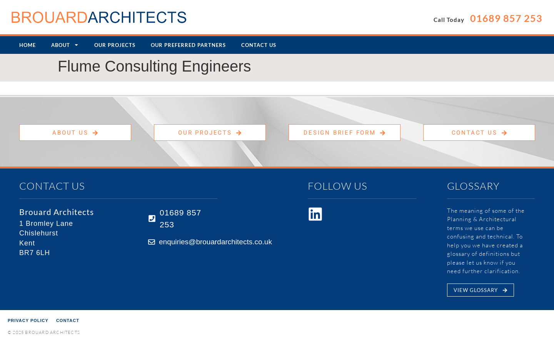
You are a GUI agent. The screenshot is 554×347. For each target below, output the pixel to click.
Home (27, 45)
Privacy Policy (28, 320)
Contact (67, 320)
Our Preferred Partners (188, 45)
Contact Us (258, 45)
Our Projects (114, 45)
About (65, 44)
